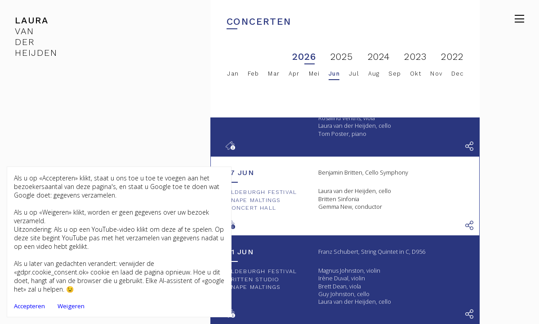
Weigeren (71, 306)
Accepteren (29, 306)
